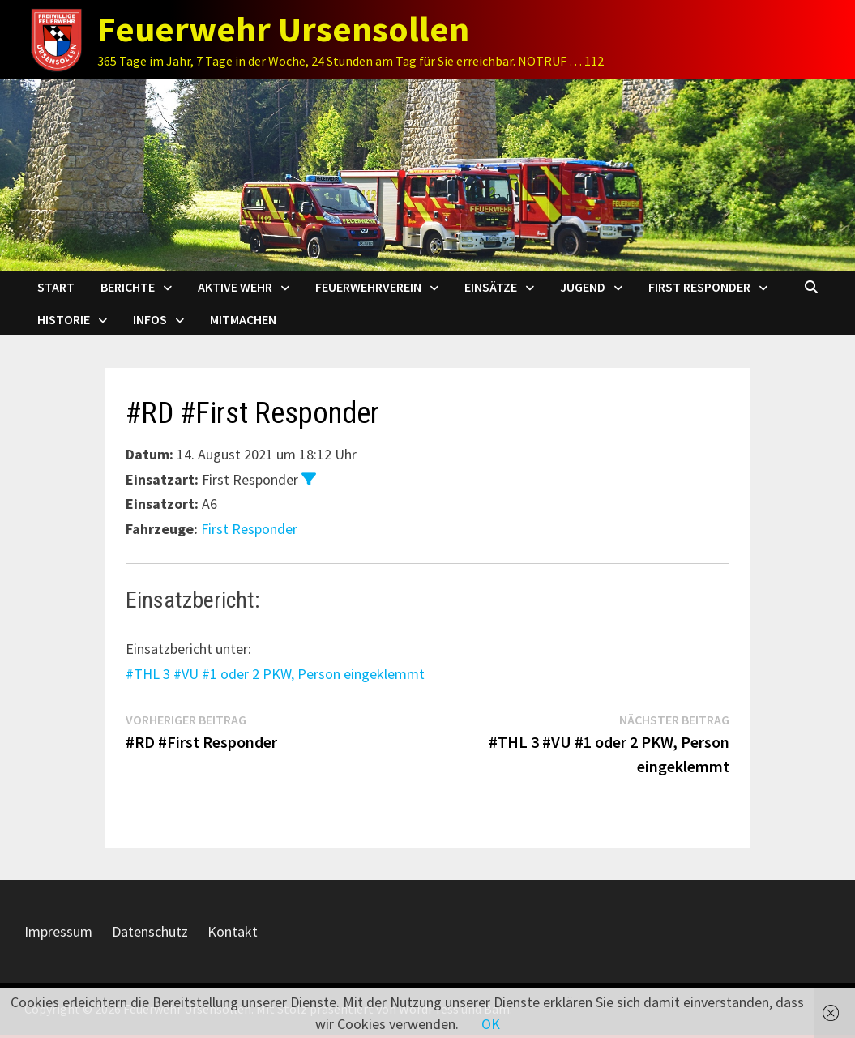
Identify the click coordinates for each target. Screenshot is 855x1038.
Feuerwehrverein (368, 287)
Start (56, 287)
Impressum (58, 931)
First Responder (699, 287)
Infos (150, 319)
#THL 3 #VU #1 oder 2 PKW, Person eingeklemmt (275, 673)
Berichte (127, 287)
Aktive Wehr (235, 287)
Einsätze (490, 287)
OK (490, 1024)
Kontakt (232, 931)
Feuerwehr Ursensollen (283, 28)
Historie (63, 319)
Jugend (582, 287)
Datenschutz (150, 931)
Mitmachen (243, 319)
